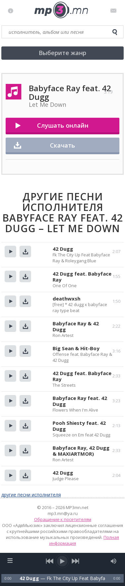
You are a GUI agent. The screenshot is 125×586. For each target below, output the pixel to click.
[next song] (75, 561)
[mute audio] (113, 561)
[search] (114, 32)
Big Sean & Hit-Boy (76, 348)
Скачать (62, 145)
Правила (12, 11)
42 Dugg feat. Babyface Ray (82, 277)
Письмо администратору (114, 11)
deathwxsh (66, 298)
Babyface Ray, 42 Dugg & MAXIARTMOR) (81, 451)
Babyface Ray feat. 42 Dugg (80, 401)
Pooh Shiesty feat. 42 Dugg (79, 426)
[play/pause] (62, 561)
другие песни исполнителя (31, 494)
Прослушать (10, 251)
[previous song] (50, 561)
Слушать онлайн (62, 125)
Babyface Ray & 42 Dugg (76, 326)
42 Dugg (63, 249)
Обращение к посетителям (62, 519)
